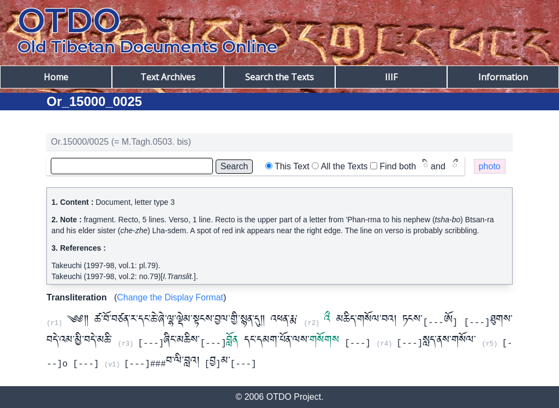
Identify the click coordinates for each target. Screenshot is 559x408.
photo (490, 166)
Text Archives (167, 77)
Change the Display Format (170, 297)
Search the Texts (279, 77)
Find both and (419, 166)
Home (56, 77)
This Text (292, 166)
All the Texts (344, 166)
